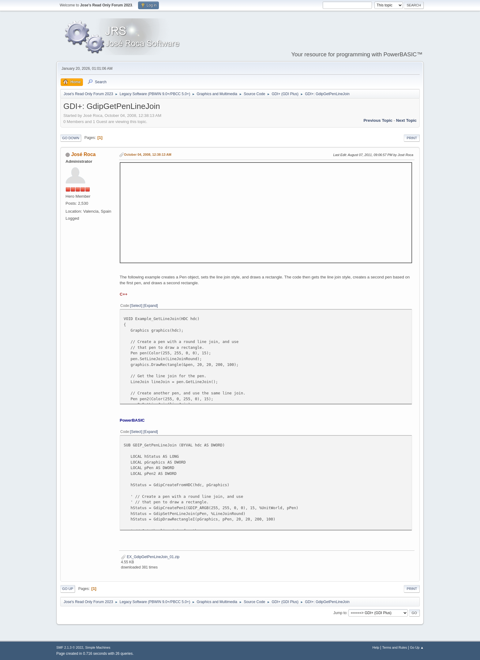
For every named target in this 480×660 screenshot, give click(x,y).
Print (412, 138)
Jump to (340, 613)
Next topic (406, 120)
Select (136, 306)
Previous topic (377, 120)
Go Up (67, 589)
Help (376, 647)
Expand (150, 306)
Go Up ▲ (417, 647)
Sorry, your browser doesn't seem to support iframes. (265, 212)
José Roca (83, 154)
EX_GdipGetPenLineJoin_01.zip (150, 557)
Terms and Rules (394, 647)
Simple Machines (97, 647)
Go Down (70, 138)
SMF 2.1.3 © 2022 (69, 647)
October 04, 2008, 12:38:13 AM (147, 154)
